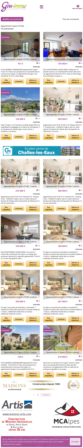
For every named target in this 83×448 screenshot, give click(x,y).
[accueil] (14, 7)
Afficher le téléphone (33, 81)
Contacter (18, 81)
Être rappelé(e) (6, 81)
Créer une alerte (77, 6)
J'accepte (75, 441)
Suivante (45, 395)
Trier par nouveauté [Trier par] (72, 19)
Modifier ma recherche (12, 19)
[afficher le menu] (41, 7)
